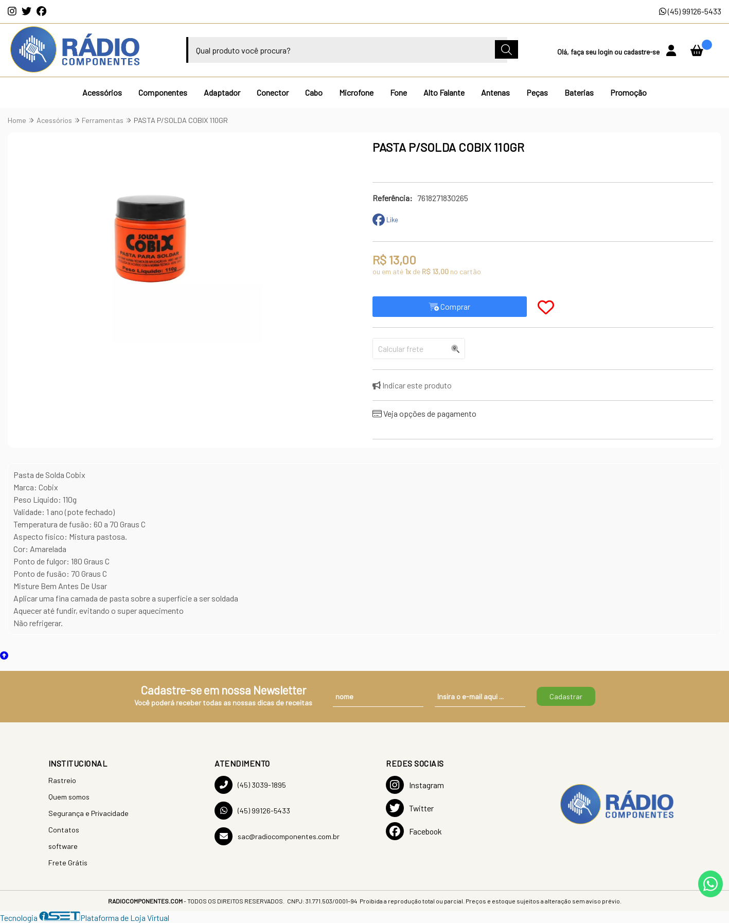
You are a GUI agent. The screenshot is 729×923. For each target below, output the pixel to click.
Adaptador (222, 92)
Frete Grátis (67, 862)
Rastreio (62, 780)
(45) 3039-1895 (250, 785)
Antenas (495, 92)
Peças (537, 92)
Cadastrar (565, 696)
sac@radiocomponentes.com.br (277, 836)
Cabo (314, 92)
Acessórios (102, 92)
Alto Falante (444, 92)
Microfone (356, 92)
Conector (273, 92)
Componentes (162, 92)
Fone (398, 92)
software (63, 846)
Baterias (579, 92)
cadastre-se (642, 51)
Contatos (63, 829)
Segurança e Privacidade (88, 813)
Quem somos (69, 796)
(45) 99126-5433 (690, 11)
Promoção (628, 92)
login (606, 51)
